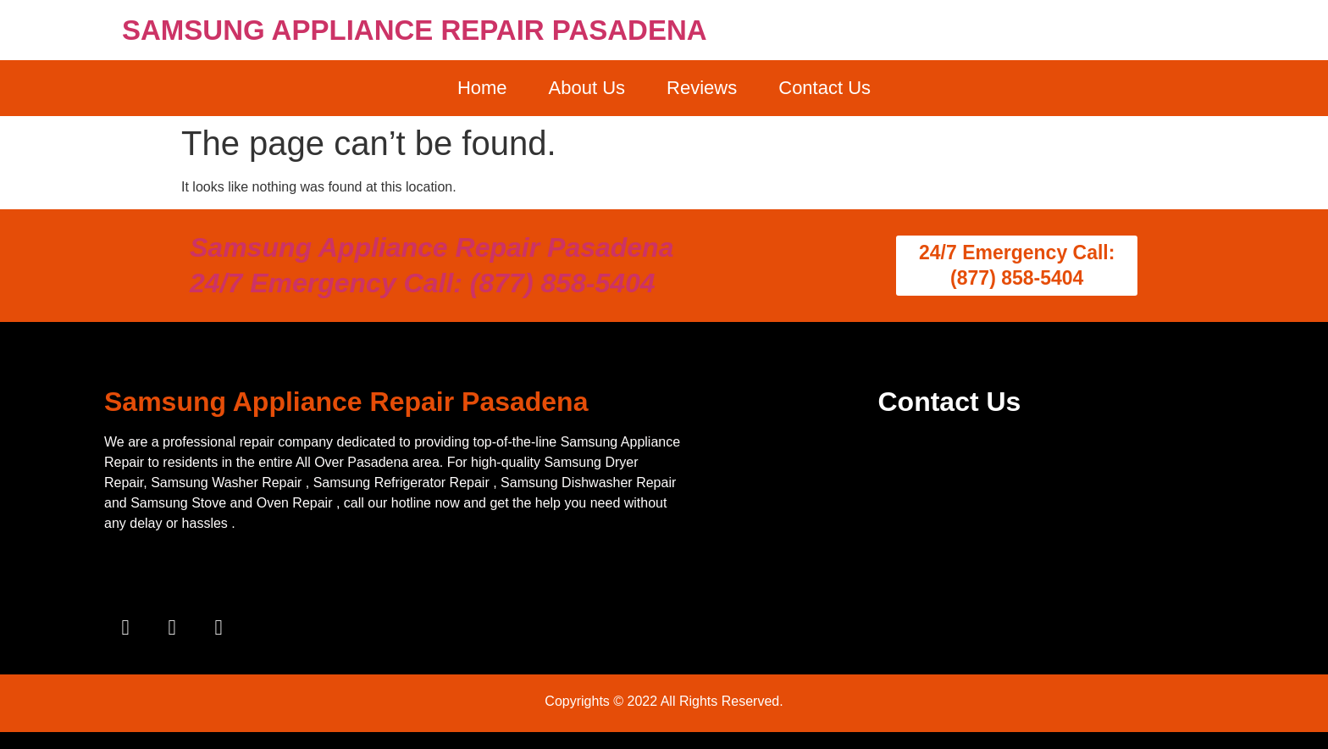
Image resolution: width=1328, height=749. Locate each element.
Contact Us (824, 87)
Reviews (702, 87)
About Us (587, 87)
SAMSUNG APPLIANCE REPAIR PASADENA (414, 30)
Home (482, 87)
